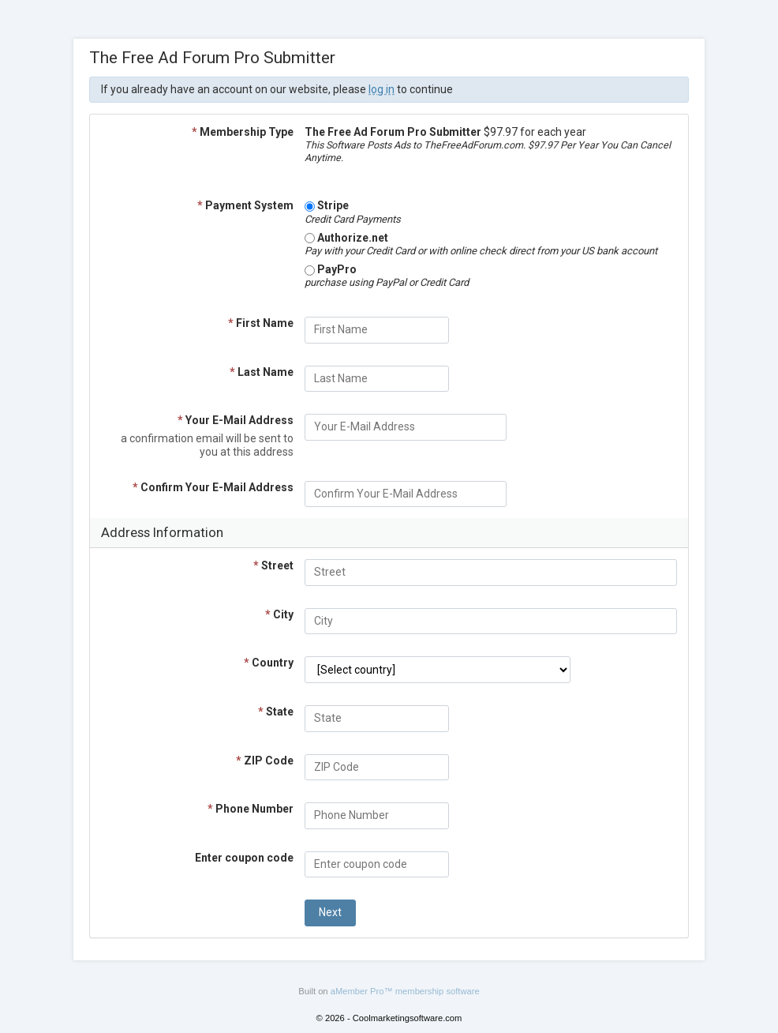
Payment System (245, 205)
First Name (261, 323)
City (279, 614)
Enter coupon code (244, 857)
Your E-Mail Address (236, 420)
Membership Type (243, 132)
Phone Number (251, 808)
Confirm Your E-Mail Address (213, 487)
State (276, 711)
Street (273, 565)
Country (269, 662)
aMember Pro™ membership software (405, 991)
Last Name (262, 372)
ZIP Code (265, 760)
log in (381, 89)
